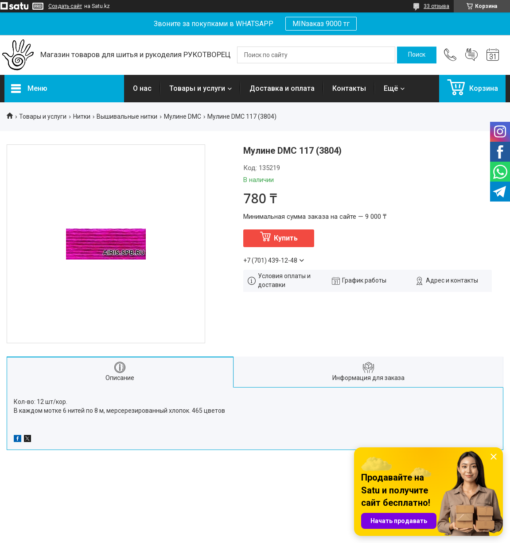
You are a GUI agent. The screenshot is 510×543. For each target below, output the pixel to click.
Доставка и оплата (282, 88)
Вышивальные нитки (127, 116)
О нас (142, 88)
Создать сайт (65, 6)
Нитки (81, 116)
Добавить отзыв (471, 55)
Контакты (349, 88)
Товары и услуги (197, 88)
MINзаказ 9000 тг (321, 23)
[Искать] (416, 55)
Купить (286, 238)
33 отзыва (436, 6)
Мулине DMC (182, 116)
